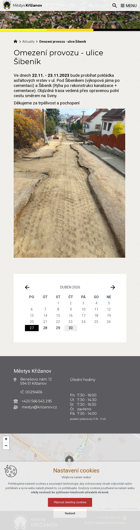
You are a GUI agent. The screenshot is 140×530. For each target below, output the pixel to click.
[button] (90, 475)
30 (71, 328)
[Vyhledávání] (114, 5)
